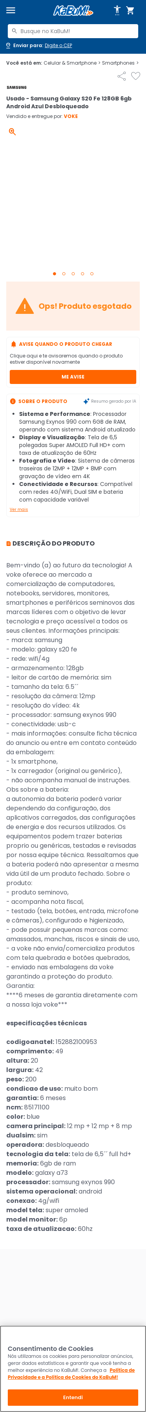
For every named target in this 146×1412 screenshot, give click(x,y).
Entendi (73, 1397)
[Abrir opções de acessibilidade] (117, 11)
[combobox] (73, 31)
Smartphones (120, 63)
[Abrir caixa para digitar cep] (38, 45)
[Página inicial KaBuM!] (73, 10)
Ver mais (19, 509)
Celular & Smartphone (72, 63)
